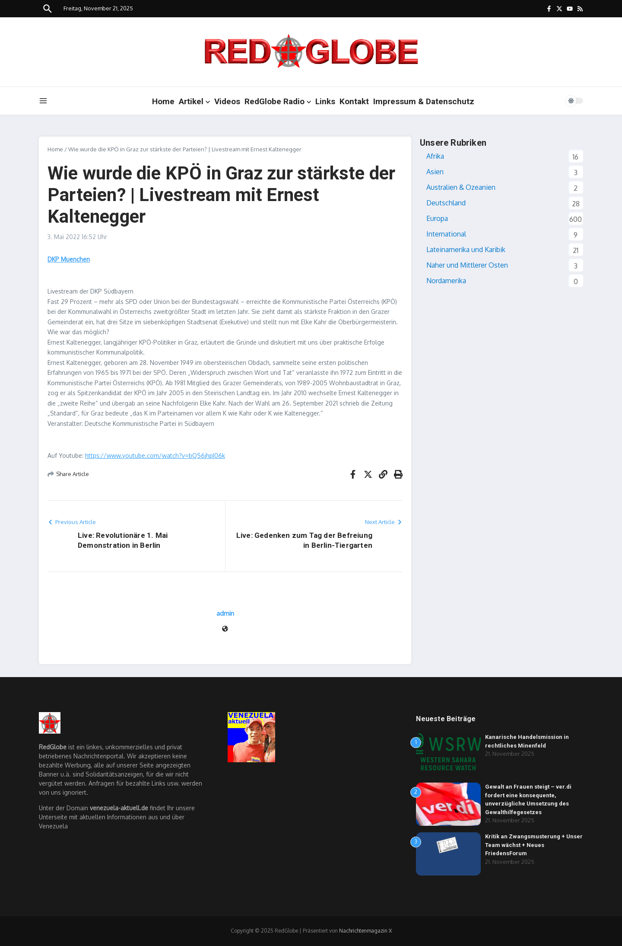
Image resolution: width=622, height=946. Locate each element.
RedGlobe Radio (277, 101)
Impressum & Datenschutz (423, 101)
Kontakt (354, 101)
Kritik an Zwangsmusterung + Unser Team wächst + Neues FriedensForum (534, 845)
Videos (227, 101)
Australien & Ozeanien (460, 187)
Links (325, 101)
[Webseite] (225, 629)
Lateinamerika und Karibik (465, 249)
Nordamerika (446, 280)
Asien (435, 171)
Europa (437, 218)
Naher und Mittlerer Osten (467, 265)
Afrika (435, 156)
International (446, 234)
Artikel (194, 101)
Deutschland (446, 202)
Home (163, 101)
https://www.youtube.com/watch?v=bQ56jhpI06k (155, 455)
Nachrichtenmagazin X (365, 930)
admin (225, 613)
